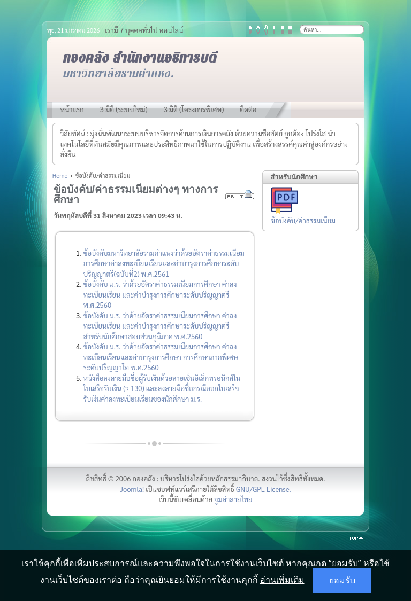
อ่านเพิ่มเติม (282, 580)
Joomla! (132, 489)
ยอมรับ (342, 580)
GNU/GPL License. (263, 489)
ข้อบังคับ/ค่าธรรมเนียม (303, 220)
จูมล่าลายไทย (233, 499)
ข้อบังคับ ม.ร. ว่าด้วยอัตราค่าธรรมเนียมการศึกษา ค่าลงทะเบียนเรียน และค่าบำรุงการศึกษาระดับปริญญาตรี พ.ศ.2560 (160, 294)
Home (60, 175)
